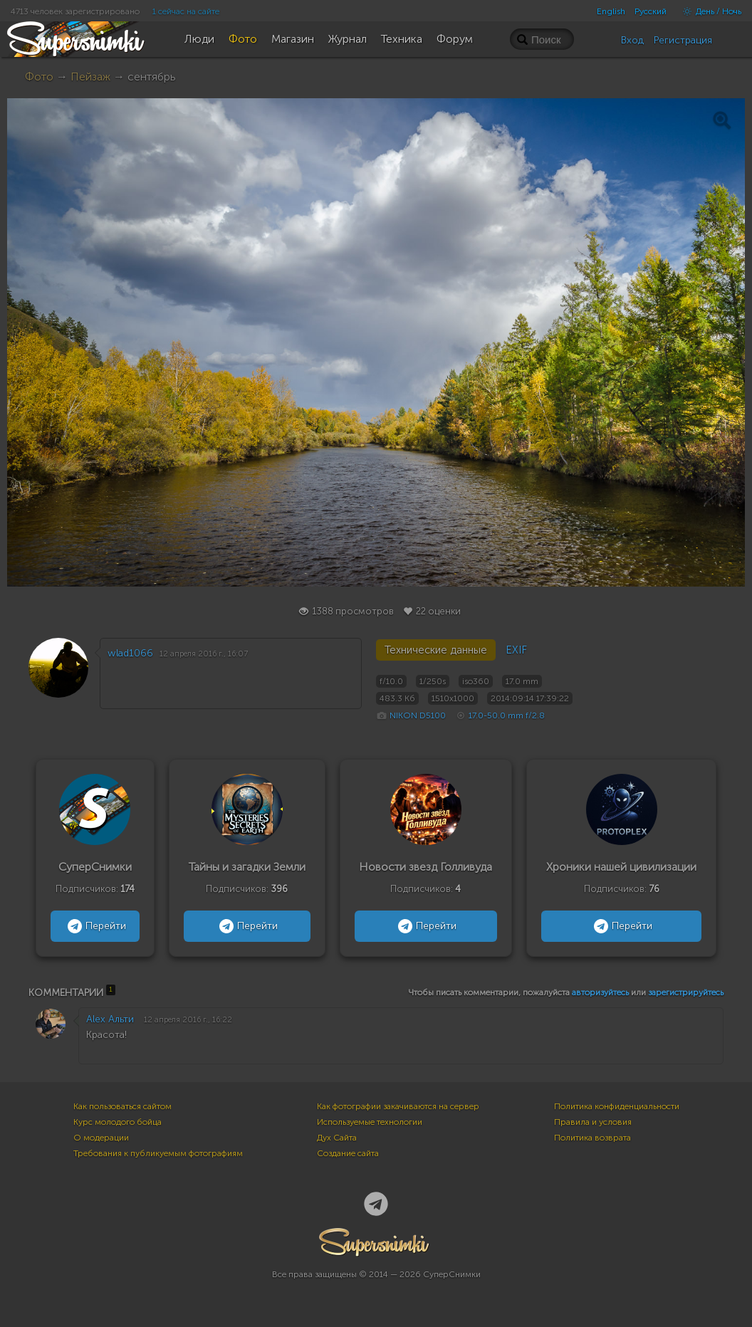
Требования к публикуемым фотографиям (158, 1153)
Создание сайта (348, 1153)
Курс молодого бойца (117, 1122)
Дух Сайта (337, 1138)
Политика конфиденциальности (616, 1106)
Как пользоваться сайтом (122, 1106)
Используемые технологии (369, 1122)
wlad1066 (130, 653)
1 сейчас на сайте (185, 11)
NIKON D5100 (418, 715)
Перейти (95, 926)
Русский (650, 11)
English (611, 11)
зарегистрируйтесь (686, 992)
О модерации (101, 1138)
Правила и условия (593, 1122)
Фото (39, 76)
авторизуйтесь (600, 992)
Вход (632, 40)
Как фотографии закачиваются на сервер (398, 1106)
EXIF (516, 650)
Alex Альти (110, 1019)
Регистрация (683, 40)
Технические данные (436, 650)
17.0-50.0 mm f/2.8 (507, 715)
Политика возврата (592, 1138)
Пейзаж (90, 76)
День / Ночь (708, 11)
